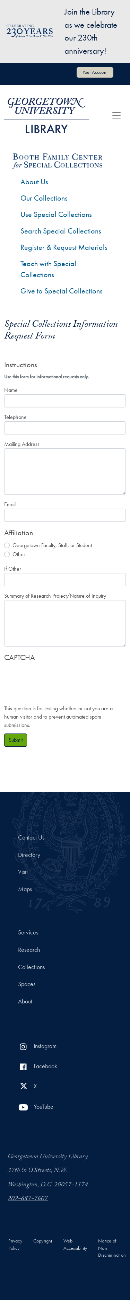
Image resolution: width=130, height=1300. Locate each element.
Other (18, 554)
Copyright (42, 1241)
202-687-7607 (28, 1199)
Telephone (15, 417)
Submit (16, 740)
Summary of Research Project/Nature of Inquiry (55, 595)
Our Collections (44, 198)
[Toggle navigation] (116, 115)
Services (28, 932)
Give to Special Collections (61, 291)
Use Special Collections (56, 214)
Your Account (95, 72)
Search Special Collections (60, 231)
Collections (31, 967)
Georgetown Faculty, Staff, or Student (52, 545)
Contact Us (31, 837)
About (25, 1001)
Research (29, 950)
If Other (12, 568)
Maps (25, 889)
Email (10, 504)
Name (11, 390)
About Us (34, 182)
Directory (29, 855)
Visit (23, 872)
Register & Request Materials (63, 247)
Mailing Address (22, 444)
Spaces (26, 984)
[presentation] (57, 679)
